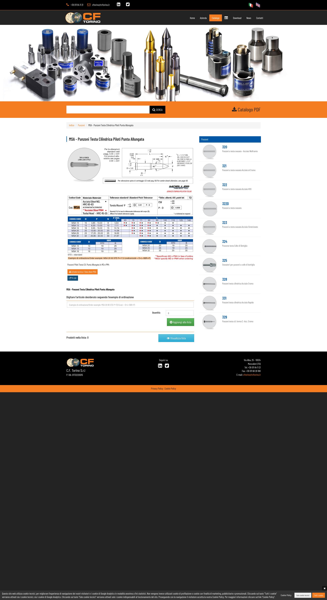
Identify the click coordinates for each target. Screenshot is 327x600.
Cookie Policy (170, 388)
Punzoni (81, 125)
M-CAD (72, 278)
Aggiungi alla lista (180, 322)
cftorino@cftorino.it (101, 4)
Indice (71, 125)
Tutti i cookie (318, 595)
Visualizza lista (176, 338)
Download (229, 17)
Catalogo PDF (246, 109)
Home (185, 17)
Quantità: (156, 312)
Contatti (251, 17)
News (241, 17)
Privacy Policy (157, 388)
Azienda (196, 17)
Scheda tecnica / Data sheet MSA (82, 271)
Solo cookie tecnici (302, 595)
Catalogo (208, 17)
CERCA (157, 110)
